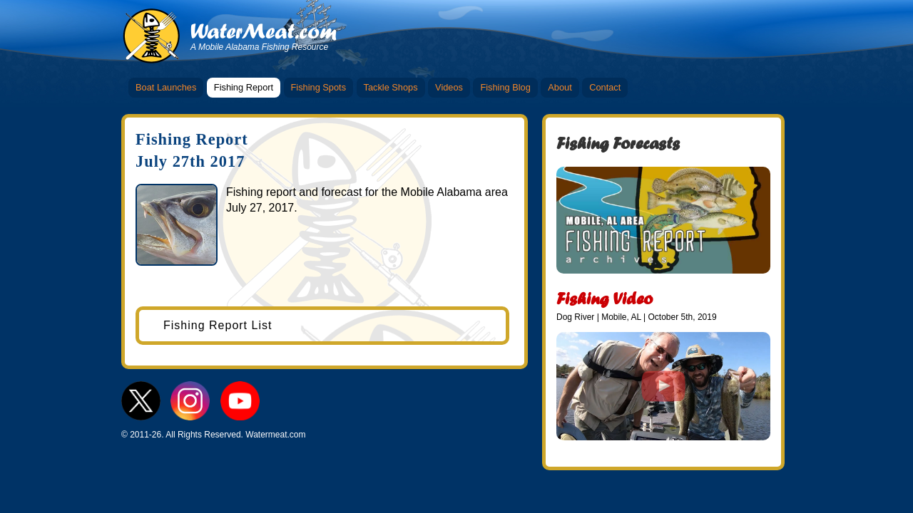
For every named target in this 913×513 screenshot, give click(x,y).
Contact (605, 87)
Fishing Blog (505, 87)
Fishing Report (243, 87)
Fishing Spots (319, 87)
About (559, 87)
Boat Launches (166, 87)
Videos (449, 87)
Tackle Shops (391, 87)
